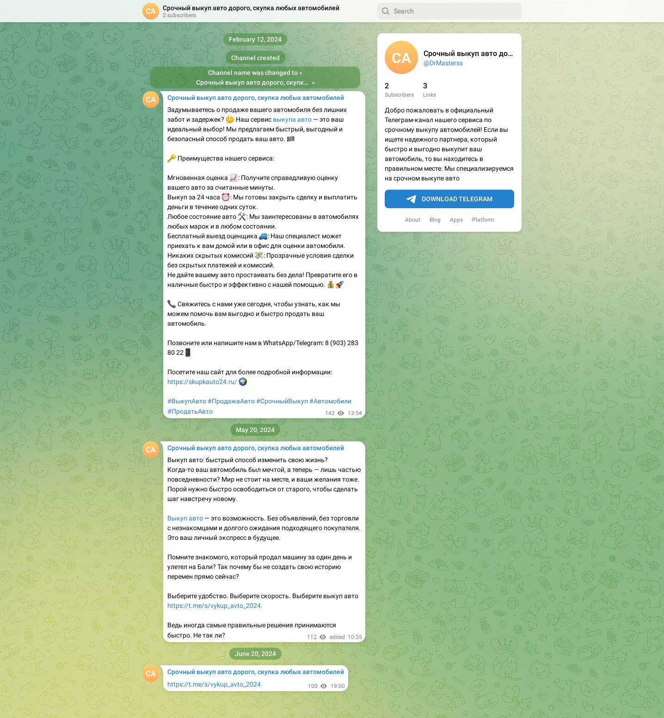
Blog (435, 220)
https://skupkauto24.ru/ (203, 381)
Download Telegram (449, 199)
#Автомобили (330, 401)
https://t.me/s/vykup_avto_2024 (214, 684)
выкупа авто (292, 119)
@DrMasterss (443, 63)
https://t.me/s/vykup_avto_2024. (215, 605)
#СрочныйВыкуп (282, 401)
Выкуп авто (185, 518)
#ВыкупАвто (186, 401)
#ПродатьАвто (190, 411)
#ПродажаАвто (231, 401)
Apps (456, 220)
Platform (483, 220)
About (412, 220)
